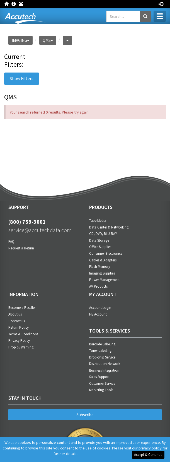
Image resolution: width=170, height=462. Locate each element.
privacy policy (150, 448)
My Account (98, 314)
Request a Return (21, 248)
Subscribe (85, 414)
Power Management (104, 279)
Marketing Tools (101, 390)
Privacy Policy (19, 340)
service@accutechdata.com (40, 230)
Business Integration (104, 370)
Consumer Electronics (105, 253)
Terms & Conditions (23, 334)
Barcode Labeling (102, 344)
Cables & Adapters (102, 260)
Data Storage (99, 240)
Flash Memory (99, 266)
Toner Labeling (100, 350)
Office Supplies (100, 246)
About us (15, 314)
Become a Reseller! (22, 307)
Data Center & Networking (108, 227)
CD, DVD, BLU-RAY (103, 233)
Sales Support (99, 376)
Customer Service (102, 383)
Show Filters (21, 78)
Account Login (100, 307)
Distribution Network (104, 363)
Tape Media (97, 220)
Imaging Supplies (102, 273)
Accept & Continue (148, 454)
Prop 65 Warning (20, 347)
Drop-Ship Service (102, 357)
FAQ (11, 241)
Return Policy (18, 327)
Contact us (16, 321)
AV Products (98, 286)
